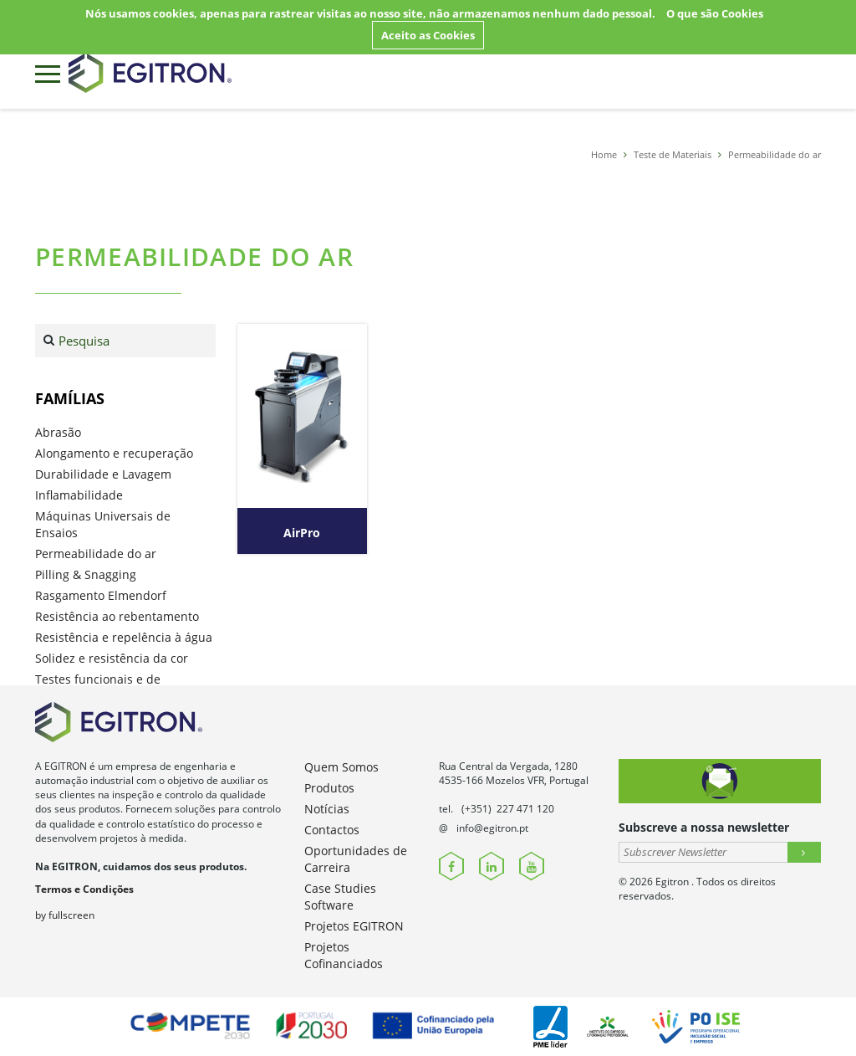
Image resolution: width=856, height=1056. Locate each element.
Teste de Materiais (672, 154)
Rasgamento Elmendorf (100, 595)
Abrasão (58, 432)
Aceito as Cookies (428, 35)
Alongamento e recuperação (114, 453)
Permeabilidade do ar (774, 154)
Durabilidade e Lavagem (103, 474)
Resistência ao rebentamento (117, 616)
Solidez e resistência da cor (111, 658)
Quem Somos (341, 767)
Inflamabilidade (79, 495)
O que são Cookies (714, 13)
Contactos (331, 830)
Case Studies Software (340, 896)
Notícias (326, 809)
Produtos (329, 788)
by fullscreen (64, 915)
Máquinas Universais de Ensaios (103, 524)
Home (604, 154)
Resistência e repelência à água (123, 637)
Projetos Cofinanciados (343, 955)
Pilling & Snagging (85, 574)
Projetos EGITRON (354, 926)
